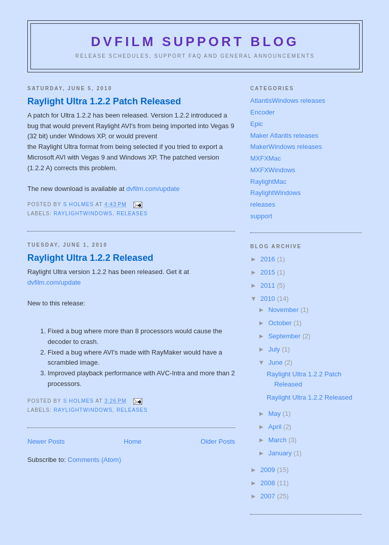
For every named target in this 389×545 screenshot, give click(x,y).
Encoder (262, 112)
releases (132, 213)
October (281, 323)
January (281, 453)
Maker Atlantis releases (284, 135)
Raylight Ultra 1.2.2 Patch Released (104, 101)
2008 (268, 483)
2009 (268, 470)
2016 (268, 259)
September (285, 336)
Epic (256, 124)
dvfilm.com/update (153, 188)
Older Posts (218, 441)
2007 (268, 496)
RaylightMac (268, 181)
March (278, 440)
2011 (268, 285)
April (276, 427)
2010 (268, 298)
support (261, 216)
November (284, 310)
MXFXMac (265, 158)
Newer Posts (46, 441)
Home (133, 441)
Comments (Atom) (94, 459)
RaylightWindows (83, 213)
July (275, 349)
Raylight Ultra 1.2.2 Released (90, 258)
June (276, 362)
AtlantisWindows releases (287, 100)
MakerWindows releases (286, 146)
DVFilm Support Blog (195, 41)
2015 (268, 272)
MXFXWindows (272, 170)
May (275, 413)
